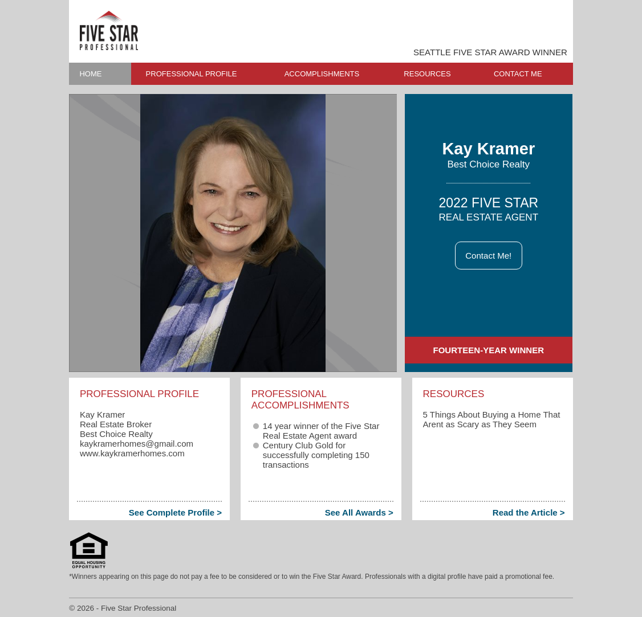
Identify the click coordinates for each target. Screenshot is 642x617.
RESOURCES (427, 74)
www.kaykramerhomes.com (132, 453)
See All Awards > (359, 512)
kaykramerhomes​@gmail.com (136, 443)
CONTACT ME (518, 74)
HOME (90, 74)
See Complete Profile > (175, 512)
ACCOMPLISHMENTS (322, 74)
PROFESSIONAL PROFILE (191, 74)
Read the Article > (529, 512)
